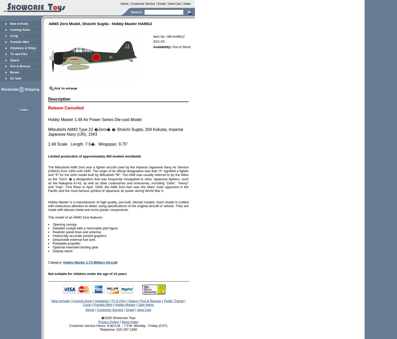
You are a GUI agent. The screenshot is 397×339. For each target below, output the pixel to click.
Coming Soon (20, 30)
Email (130, 310)
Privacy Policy (108, 322)
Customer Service (110, 310)
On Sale (16, 78)
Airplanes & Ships (23, 48)
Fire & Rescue (20, 66)
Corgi (14, 36)
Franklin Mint (19, 42)
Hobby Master (125, 305)
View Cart (144, 310)
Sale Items (146, 305)
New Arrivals (19, 24)
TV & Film (118, 301)
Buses (14, 72)
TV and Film (18, 54)
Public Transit (174, 301)
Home (90, 310)
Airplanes (101, 301)
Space (14, 60)
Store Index (130, 322)
